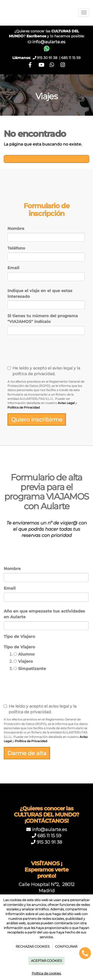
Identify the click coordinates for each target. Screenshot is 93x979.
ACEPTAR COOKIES (46, 961)
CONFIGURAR (66, 946)
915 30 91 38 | (49, 58)
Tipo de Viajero (19, 636)
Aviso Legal (66, 403)
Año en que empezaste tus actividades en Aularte (44, 614)
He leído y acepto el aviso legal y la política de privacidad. (43, 371)
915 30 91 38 (49, 842)
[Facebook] (30, 65)
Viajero (23, 661)
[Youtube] (41, 65)
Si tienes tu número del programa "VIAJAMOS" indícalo (42, 318)
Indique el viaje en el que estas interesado (39, 293)
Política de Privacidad (23, 407)
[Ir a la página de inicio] (2, 12)
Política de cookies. (47, 973)
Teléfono (16, 248)
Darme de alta (26, 753)
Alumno (24, 654)
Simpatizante (30, 668)
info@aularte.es (48, 41)
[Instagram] (62, 65)
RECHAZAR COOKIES (33, 946)
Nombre (15, 228)
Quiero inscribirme (36, 419)
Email (13, 267)
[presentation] (37, 352)
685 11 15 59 (71, 58)
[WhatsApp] (52, 65)
